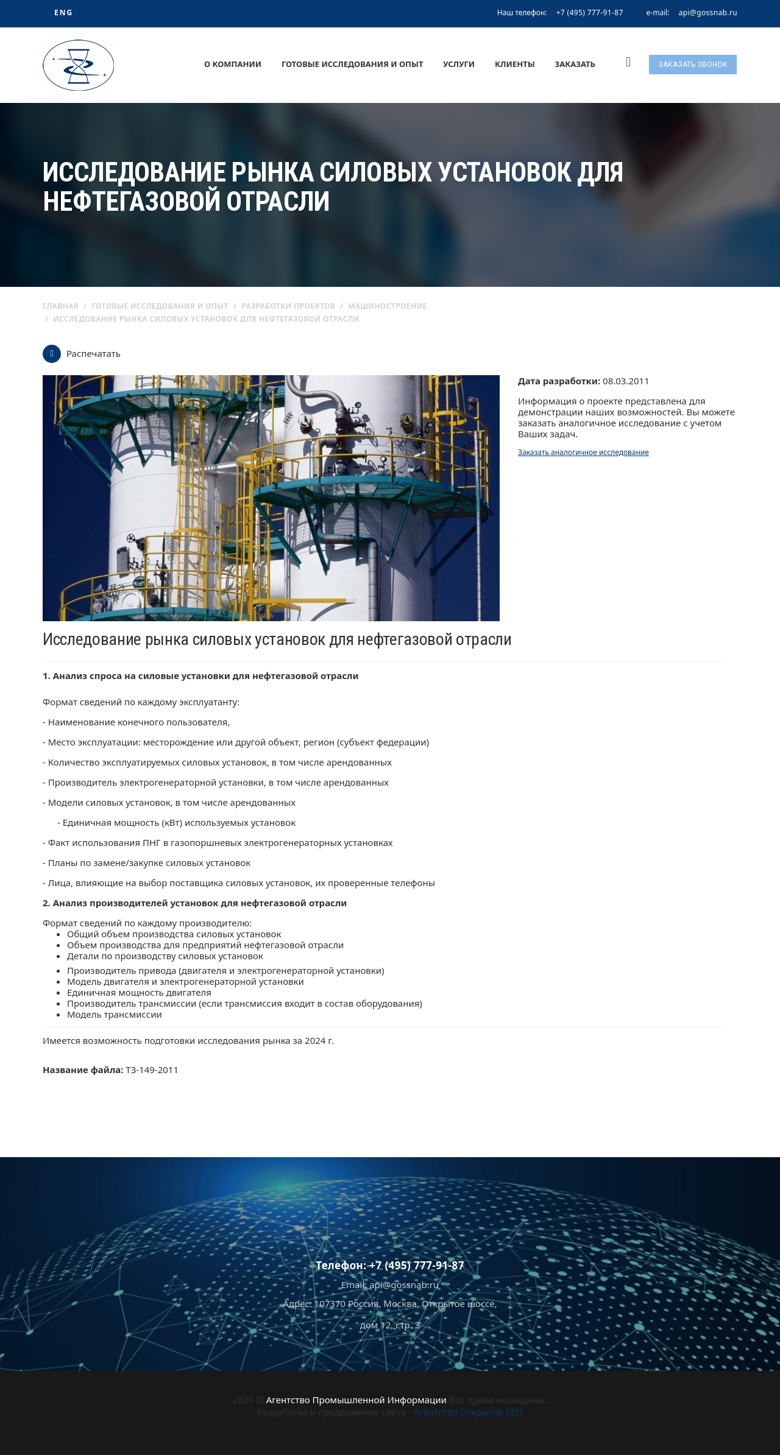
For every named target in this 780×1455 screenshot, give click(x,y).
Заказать (575, 63)
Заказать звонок (693, 64)
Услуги (459, 63)
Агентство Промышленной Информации (356, 1399)
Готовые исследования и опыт (353, 63)
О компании (232, 63)
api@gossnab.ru (708, 13)
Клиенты (515, 63)
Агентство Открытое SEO (468, 1412)
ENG (63, 12)
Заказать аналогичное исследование (583, 452)
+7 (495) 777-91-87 (589, 12)
